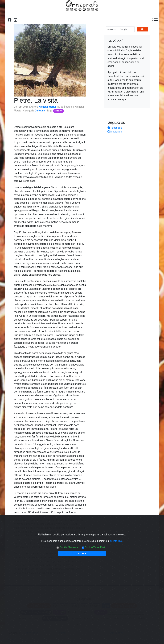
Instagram (114, 131)
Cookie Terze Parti (95, 547)
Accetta (82, 553)
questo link (116, 541)
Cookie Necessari (69, 547)
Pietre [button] (58, 111)
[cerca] (119, 29)
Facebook (114, 127)
